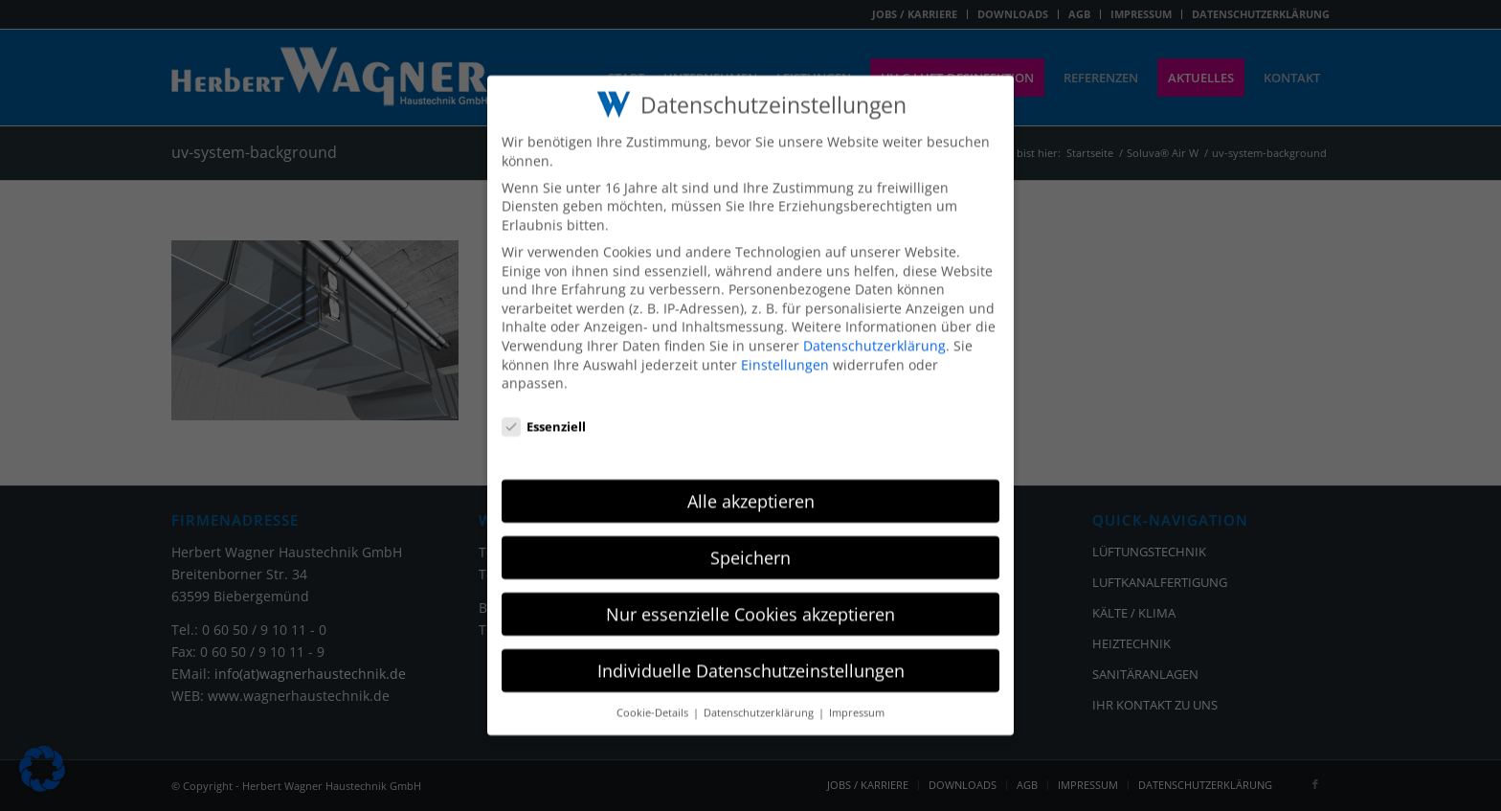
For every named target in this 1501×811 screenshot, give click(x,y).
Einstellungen (785, 348)
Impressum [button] (857, 696)
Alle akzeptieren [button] (751, 484)
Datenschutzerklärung (874, 329)
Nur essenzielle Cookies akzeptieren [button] (750, 597)
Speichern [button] (750, 540)
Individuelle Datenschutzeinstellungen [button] (751, 653)
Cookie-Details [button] (653, 696)
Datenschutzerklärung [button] (760, 696)
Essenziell (544, 410)
